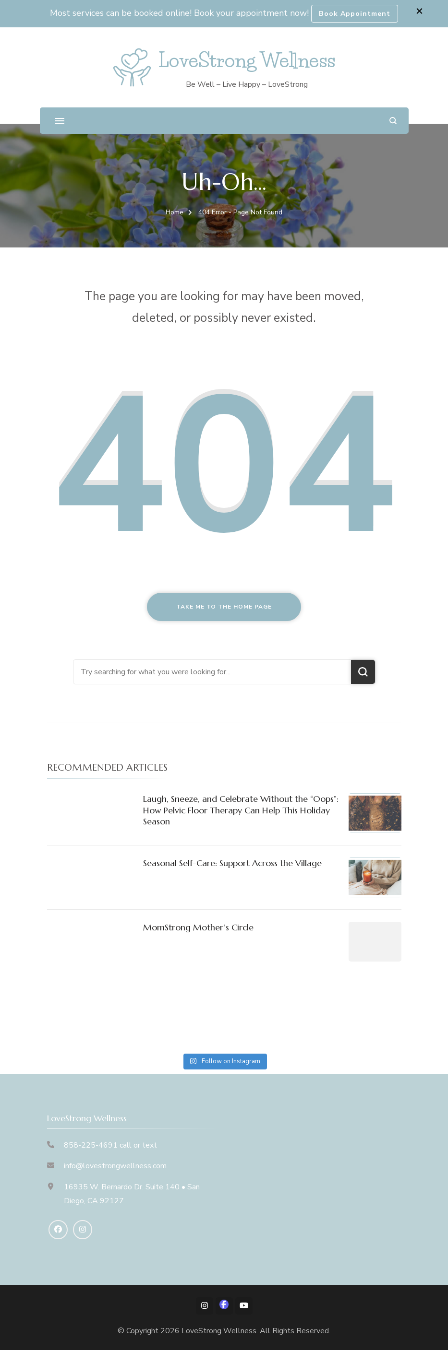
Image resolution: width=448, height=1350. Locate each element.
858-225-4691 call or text (110, 1145)
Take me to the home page (224, 606)
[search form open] (393, 120)
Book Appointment (354, 13)
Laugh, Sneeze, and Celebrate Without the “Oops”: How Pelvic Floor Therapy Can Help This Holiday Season (241, 810)
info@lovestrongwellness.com (115, 1166)
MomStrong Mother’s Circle (198, 927)
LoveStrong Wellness (246, 60)
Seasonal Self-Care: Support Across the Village (232, 863)
